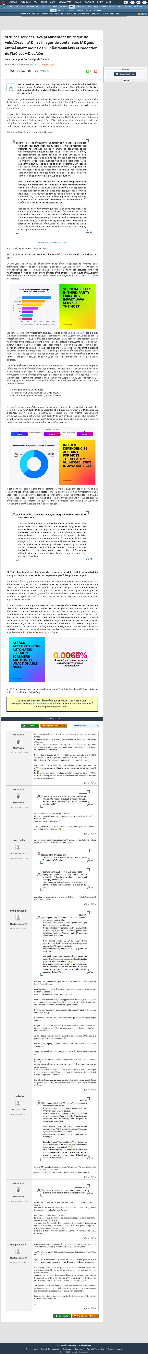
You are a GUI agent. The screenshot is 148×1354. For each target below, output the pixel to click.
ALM (55, 7)
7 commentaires (48, 67)
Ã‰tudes (89, 2)
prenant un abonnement (43, 705)
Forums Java (25, 14)
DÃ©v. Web (80, 7)
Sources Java (83, 14)
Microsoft (63, 7)
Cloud (43, 7)
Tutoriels (25, 2)
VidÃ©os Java (70, 14)
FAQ (36, 2)
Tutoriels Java (46, 14)
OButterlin (18, 740)
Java (71, 7)
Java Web (61, 10)
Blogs (44, 2)
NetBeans (98, 10)
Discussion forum (125, 74)
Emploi (78, 2)
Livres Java (58, 14)
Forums (13, 2)
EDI (89, 7)
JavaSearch (114, 14)
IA (49, 7)
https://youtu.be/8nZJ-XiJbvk (52, 244)
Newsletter (64, 2)
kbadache (18, 1101)
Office (119, 7)
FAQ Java (35, 14)
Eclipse (88, 10)
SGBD (111, 7)
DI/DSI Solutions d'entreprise (26, 7)
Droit (100, 2)
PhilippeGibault (18, 916)
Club (108, 2)
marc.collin (19, 845)
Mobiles (127, 7)
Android (79, 10)
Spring (71, 10)
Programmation (100, 7)
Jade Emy (33, 67)
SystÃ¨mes (138, 7)
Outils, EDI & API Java (99, 14)
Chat (53, 2)
